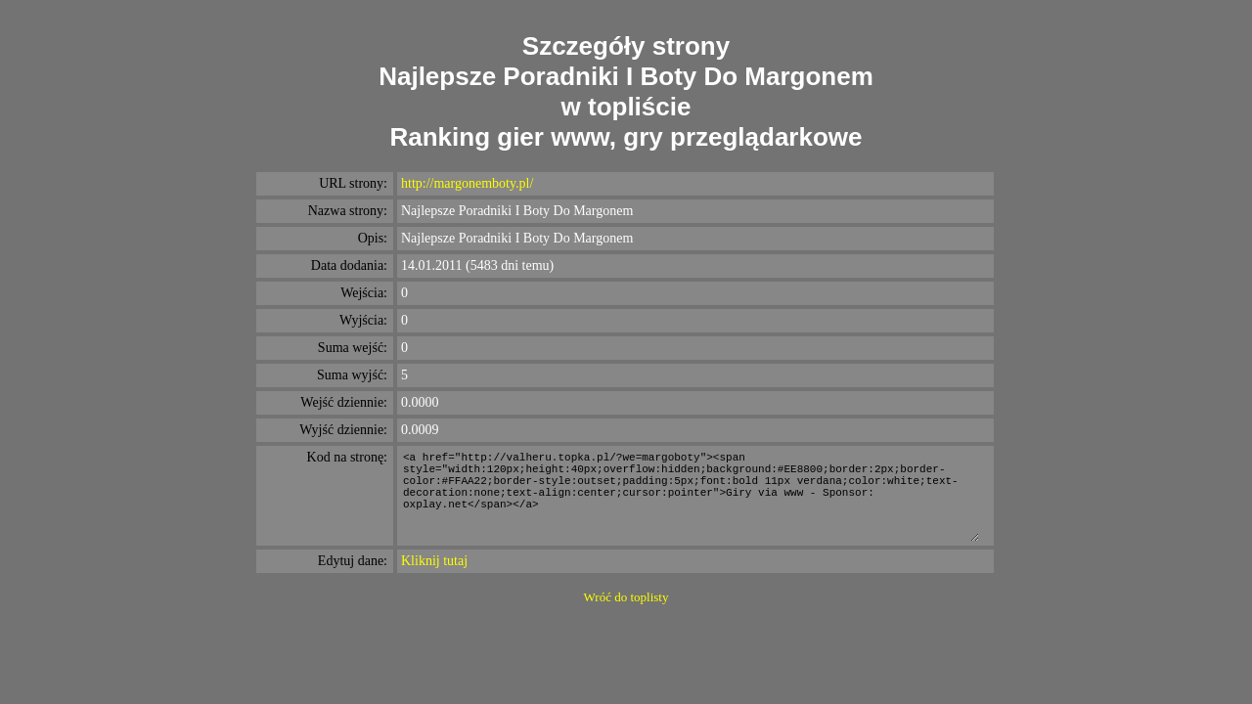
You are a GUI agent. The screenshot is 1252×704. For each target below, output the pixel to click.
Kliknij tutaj (434, 560)
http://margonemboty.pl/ (467, 183)
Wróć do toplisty (626, 597)
